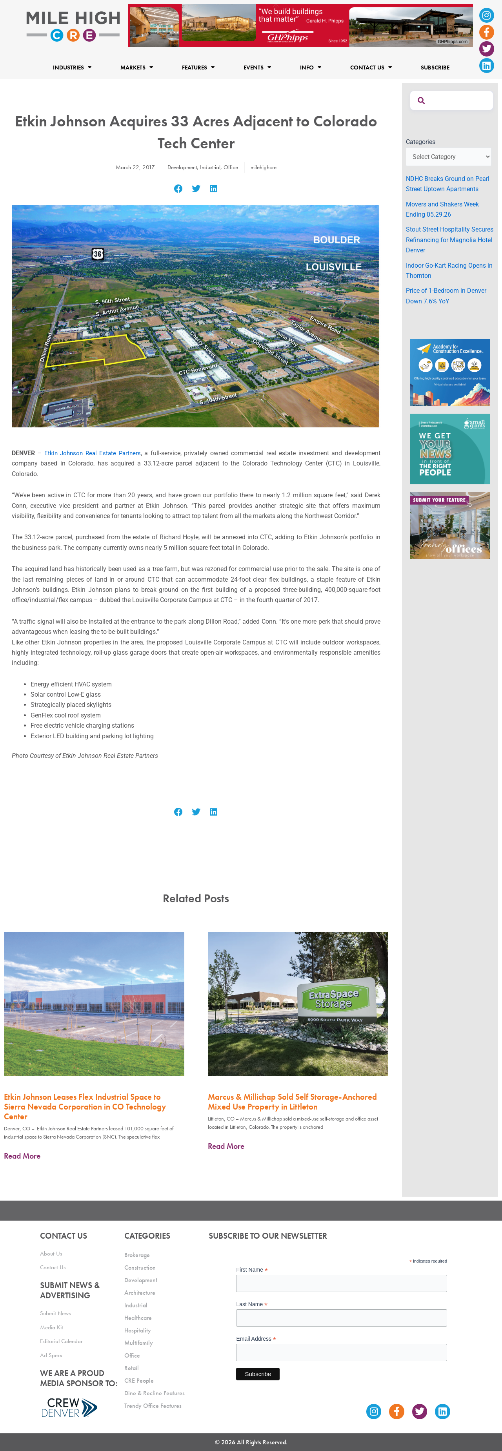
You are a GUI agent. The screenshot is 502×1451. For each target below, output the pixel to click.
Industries (72, 67)
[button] (178, 188)
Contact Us (371, 67)
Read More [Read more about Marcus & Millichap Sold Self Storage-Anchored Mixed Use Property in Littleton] (226, 1146)
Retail (131, 1368)
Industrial (210, 167)
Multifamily (138, 1343)
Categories (420, 142)
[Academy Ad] (450, 372)
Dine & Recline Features (154, 1393)
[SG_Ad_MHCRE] (450, 448)
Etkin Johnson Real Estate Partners (94, 453)
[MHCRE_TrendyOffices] (450, 525)
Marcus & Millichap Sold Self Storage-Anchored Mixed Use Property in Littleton (292, 1101)
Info (310, 67)
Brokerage (137, 1255)
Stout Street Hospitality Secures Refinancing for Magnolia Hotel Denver (449, 240)
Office (232, 167)
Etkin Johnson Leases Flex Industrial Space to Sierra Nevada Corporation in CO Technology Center (85, 1106)
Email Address (256, 1339)
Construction (140, 1267)
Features (198, 67)
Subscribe (435, 67)
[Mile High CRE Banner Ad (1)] (300, 25)
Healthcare (138, 1318)
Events (257, 67)
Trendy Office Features (153, 1406)
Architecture (139, 1293)
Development (180, 167)
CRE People (139, 1380)
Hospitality (137, 1330)
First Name (252, 1270)
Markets (136, 67)
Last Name (251, 1304)
